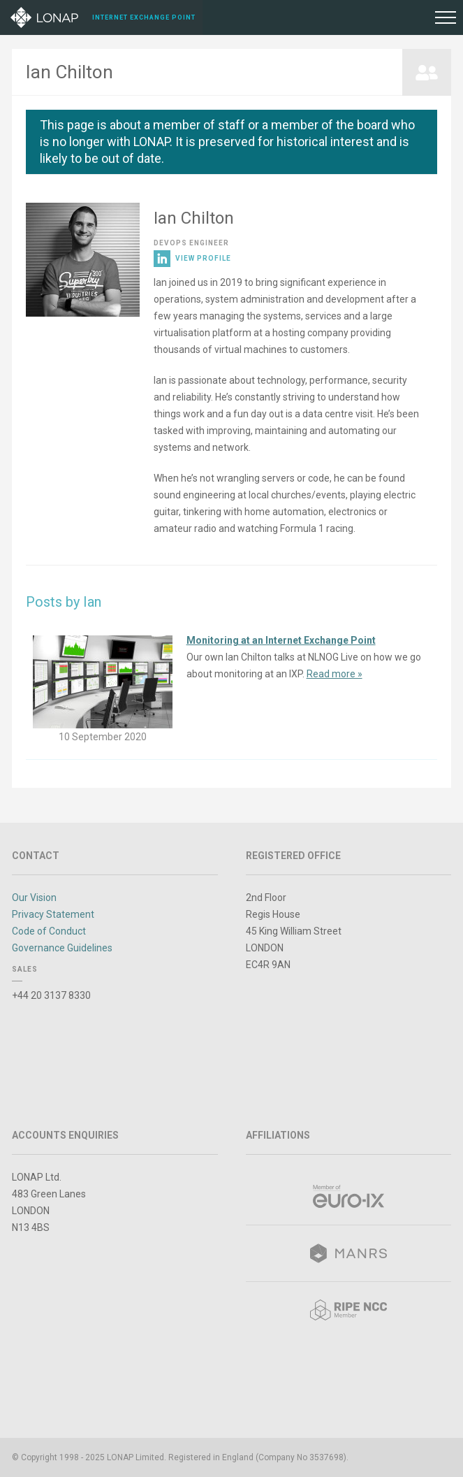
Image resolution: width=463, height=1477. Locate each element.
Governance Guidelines (62, 947)
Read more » (334, 673)
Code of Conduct (49, 931)
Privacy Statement (53, 914)
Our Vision (34, 897)
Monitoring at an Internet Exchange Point (281, 640)
